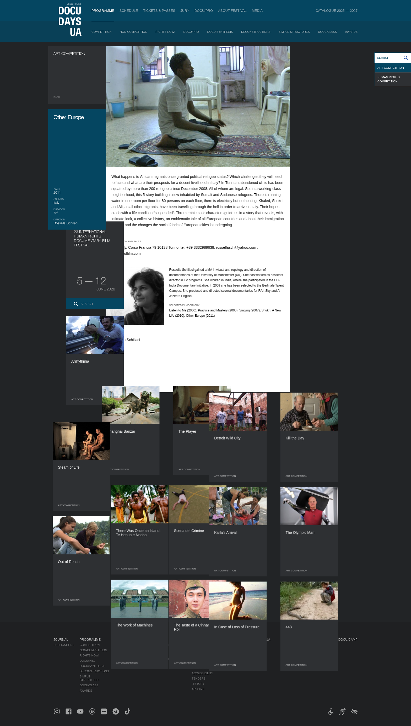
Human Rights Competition (388, 79)
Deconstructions (255, 31)
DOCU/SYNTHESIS (220, 31)
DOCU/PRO (203, 11)
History (198, 683)
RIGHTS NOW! (165, 31)
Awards (351, 31)
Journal (60, 640)
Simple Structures (294, 31)
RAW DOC (143, 653)
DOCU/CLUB (255, 657)
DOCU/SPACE (256, 662)
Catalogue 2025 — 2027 (337, 11)
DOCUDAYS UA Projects (258, 641)
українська (74, 3)
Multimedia (228, 659)
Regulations (202, 648)
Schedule (129, 11)
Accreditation (230, 653)
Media (257, 11)
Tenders (199, 678)
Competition (101, 31)
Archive (198, 689)
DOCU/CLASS (327, 31)
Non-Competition (133, 31)
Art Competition (390, 67)
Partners (199, 668)
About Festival (232, 11)
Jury (184, 11)
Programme (102, 11)
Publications (63, 644)
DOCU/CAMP (348, 640)
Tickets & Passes (159, 11)
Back (56, 97)
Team (196, 662)
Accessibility (202, 673)
